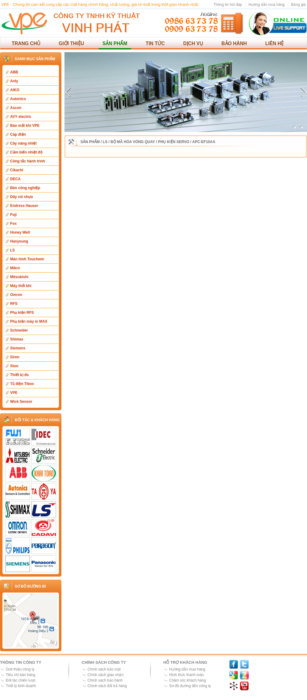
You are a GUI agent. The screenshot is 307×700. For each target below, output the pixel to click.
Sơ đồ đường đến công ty (190, 686)
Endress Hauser (24, 206)
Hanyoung (19, 241)
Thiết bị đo (19, 375)
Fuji (13, 214)
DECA (15, 179)
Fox (13, 223)
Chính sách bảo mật (104, 669)
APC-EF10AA (203, 142)
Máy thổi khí (20, 286)
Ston (14, 366)
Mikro (15, 268)
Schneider (19, 330)
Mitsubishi (19, 277)
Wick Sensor (21, 401)
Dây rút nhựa (21, 197)
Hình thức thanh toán (186, 675)
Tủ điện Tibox (22, 384)
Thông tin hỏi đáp (227, 4)
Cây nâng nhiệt (23, 143)
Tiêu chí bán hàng (20, 675)
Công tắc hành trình (27, 161)
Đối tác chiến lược (21, 680)
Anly (14, 81)
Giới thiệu (71, 43)
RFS (13, 303)
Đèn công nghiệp (25, 188)
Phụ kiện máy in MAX (28, 321)
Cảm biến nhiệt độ (26, 152)
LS (12, 250)
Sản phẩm (115, 43)
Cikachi (16, 170)
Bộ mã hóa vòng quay (133, 142)
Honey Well (20, 232)
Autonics (18, 99)
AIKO (14, 90)
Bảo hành (234, 43)
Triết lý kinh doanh (21, 686)
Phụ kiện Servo (173, 142)
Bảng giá (298, 4)
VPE (13, 393)
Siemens (17, 348)
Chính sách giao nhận (105, 675)
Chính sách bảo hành (104, 680)
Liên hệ (274, 43)
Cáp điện (18, 134)
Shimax (16, 339)
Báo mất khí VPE (25, 125)
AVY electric (20, 117)
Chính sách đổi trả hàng (107, 686)
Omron (16, 295)
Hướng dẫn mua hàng (267, 4)
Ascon (15, 108)
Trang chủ (26, 43)
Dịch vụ (193, 43)
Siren (14, 357)
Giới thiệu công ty (20, 669)
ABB (14, 72)
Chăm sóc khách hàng (187, 680)
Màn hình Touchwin (27, 259)
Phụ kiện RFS (22, 312)
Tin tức (155, 43)
